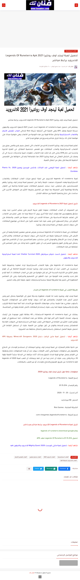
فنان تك (31, 573)
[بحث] (3, 5)
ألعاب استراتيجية (71, 51)
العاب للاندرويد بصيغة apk (69, 460)
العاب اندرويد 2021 (49, 457)
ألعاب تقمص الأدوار (21, 457)
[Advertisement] (40, 28)
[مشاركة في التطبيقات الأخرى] (29, 469)
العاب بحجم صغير (35, 457)
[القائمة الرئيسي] (76, 5)
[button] (64, 469)
